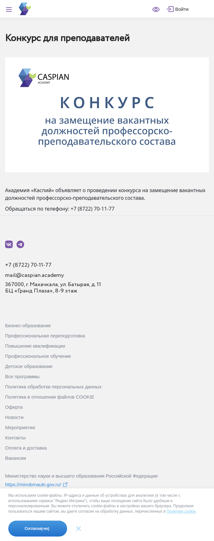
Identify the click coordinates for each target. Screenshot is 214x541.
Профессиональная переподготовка (45, 335)
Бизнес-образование (28, 325)
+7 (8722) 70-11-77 (28, 265)
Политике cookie (181, 511)
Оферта (14, 407)
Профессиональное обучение (38, 356)
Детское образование (28, 366)
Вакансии (15, 458)
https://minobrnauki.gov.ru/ (36, 484)
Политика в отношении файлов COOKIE (49, 397)
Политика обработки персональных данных (53, 386)
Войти (182, 9)
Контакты (15, 437)
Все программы (22, 376)
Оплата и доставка (26, 448)
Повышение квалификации (35, 346)
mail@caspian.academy (34, 275)
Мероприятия (20, 427)
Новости (14, 417)
